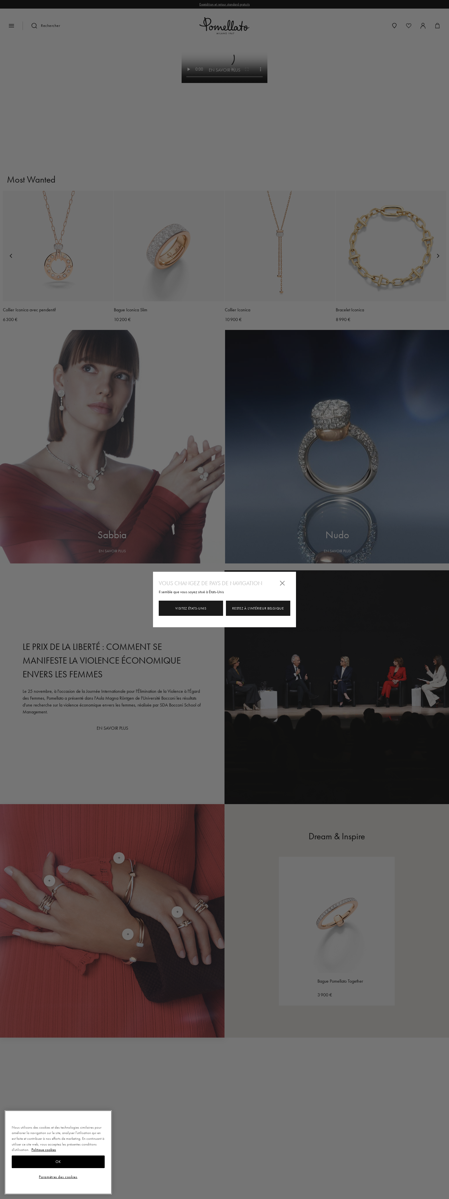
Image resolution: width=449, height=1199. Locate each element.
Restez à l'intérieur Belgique (258, 608)
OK (58, 1162)
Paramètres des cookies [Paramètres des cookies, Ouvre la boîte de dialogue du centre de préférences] (58, 1177)
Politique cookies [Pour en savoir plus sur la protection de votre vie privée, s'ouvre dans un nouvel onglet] (43, 1149)
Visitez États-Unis (190, 608)
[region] (58, 1152)
